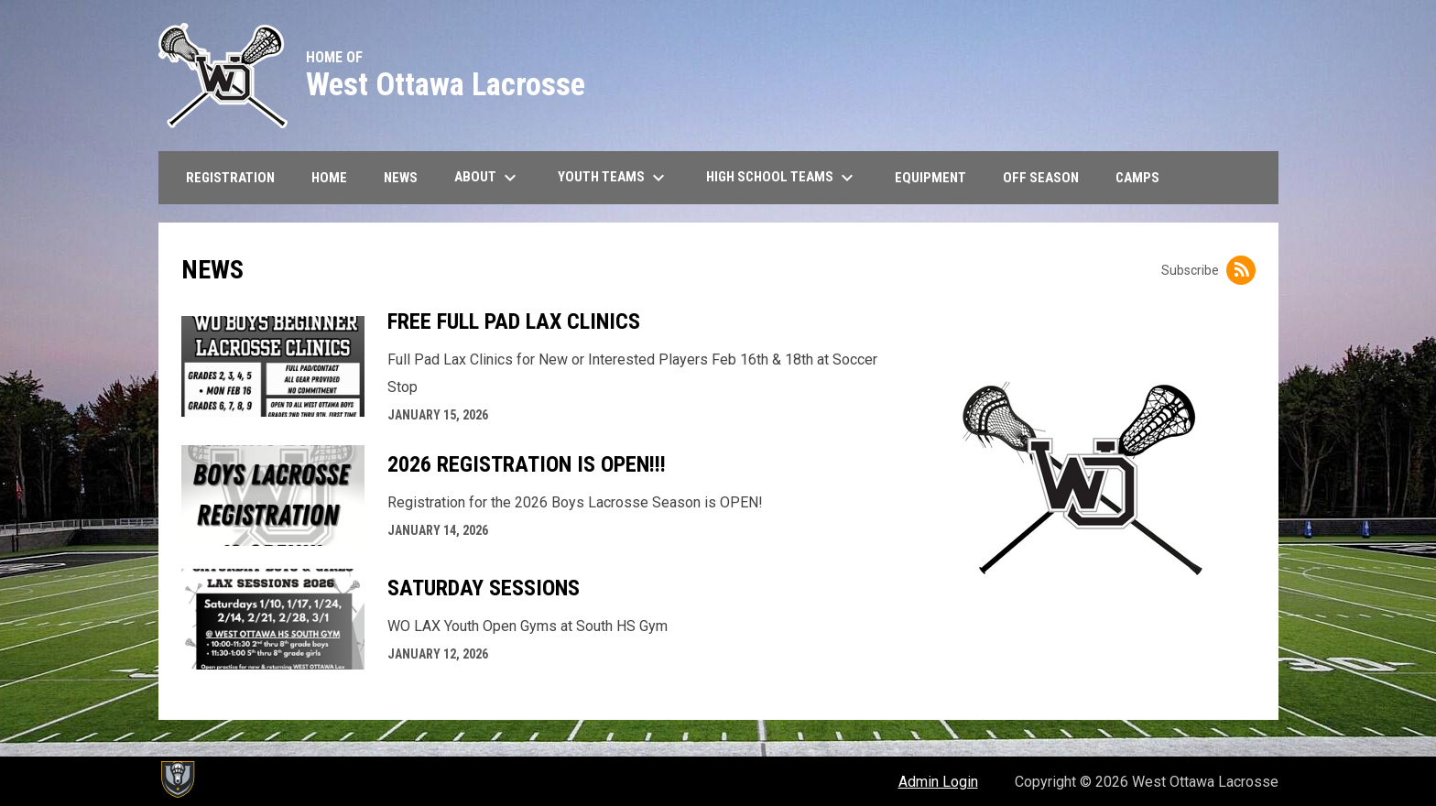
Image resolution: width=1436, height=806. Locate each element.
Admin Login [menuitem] (938, 781)
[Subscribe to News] (1241, 270)
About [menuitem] (487, 178)
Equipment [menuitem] (930, 177)
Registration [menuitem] (230, 177)
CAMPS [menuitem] (1137, 177)
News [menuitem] (401, 177)
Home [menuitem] (329, 177)
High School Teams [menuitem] (782, 178)
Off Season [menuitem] (1041, 177)
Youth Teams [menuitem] (613, 178)
